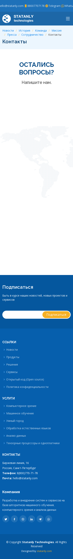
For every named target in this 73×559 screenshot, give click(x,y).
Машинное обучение (20, 413)
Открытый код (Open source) (25, 379)
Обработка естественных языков (28, 428)
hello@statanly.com (25, 478)
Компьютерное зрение (21, 406)
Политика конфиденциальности (27, 387)
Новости (8, 30)
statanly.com (44, 551)
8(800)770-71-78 (27, 473)
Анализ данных (16, 435)
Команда (41, 30)
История (24, 30)
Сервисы (12, 372)
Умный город (15, 420)
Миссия (57, 30)
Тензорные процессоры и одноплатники (33, 443)
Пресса (12, 34)
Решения (12, 364)
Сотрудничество (32, 34)
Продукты (12, 357)
